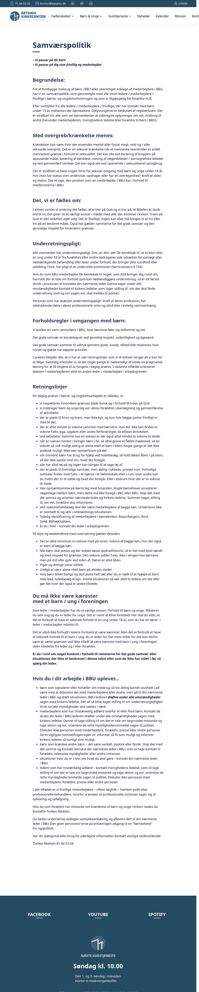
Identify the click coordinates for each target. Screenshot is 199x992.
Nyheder (143, 16)
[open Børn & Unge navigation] (91, 16)
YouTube (98, 914)
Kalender (162, 16)
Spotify (157, 914)
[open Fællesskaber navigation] (62, 16)
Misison (180, 16)
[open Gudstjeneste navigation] (119, 16)
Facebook (39, 914)
